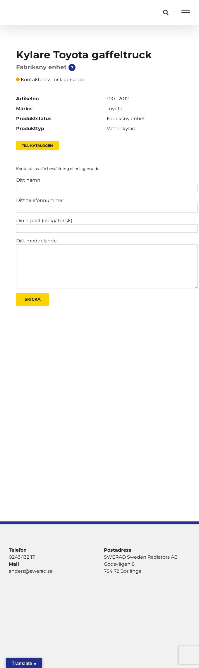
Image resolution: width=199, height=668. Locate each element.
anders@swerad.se (31, 571)
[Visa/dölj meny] (186, 12)
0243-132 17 (22, 557)
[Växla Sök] (166, 12)
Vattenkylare (122, 128)
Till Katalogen (37, 145)
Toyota (114, 108)
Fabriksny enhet (126, 118)
